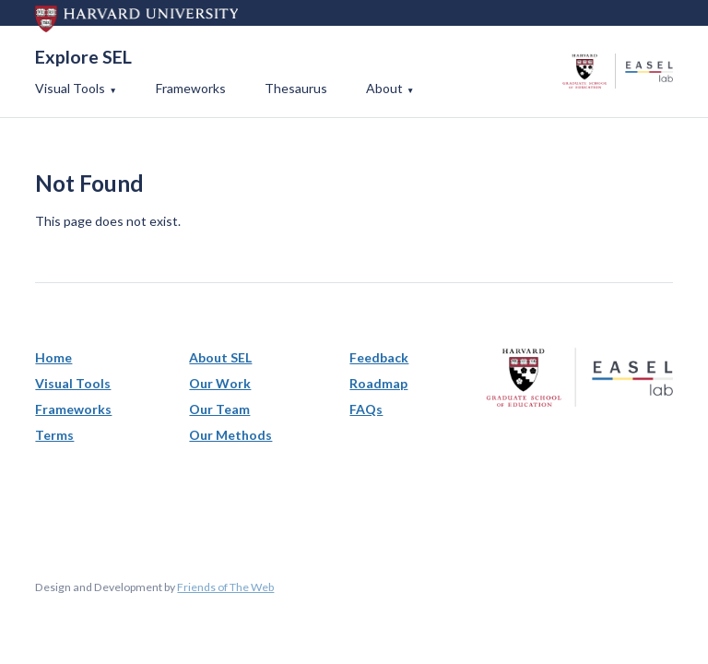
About (384, 88)
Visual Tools (70, 88)
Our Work (220, 383)
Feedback (378, 357)
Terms (54, 435)
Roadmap (378, 383)
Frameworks (191, 88)
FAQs (366, 409)
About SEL (220, 357)
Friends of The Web (225, 587)
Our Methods (230, 435)
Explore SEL (83, 56)
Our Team (219, 409)
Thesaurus (296, 88)
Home (53, 357)
